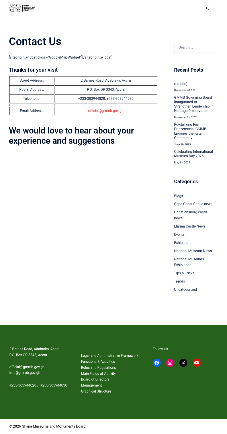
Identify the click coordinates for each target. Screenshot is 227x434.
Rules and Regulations (98, 367)
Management (91, 385)
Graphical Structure (96, 391)
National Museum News (193, 251)
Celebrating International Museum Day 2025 (193, 153)
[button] (207, 8)
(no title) (181, 84)
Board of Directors (95, 379)
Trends (179, 281)
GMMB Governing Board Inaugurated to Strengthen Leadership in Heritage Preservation (193, 104)
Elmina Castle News (190, 226)
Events (179, 234)
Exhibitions (183, 243)
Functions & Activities (98, 361)
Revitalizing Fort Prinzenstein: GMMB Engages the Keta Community (190, 131)
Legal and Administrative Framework (109, 355)
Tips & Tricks (184, 273)
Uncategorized (185, 289)
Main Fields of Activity (98, 373)
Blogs (178, 196)
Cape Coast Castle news (193, 204)
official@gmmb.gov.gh (105, 111)
